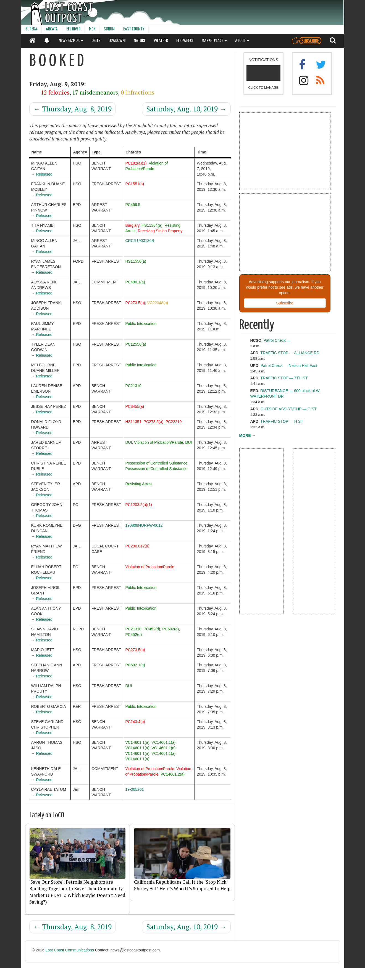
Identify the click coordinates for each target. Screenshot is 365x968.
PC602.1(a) (135, 665)
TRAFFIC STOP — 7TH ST (284, 378)
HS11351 (133, 421)
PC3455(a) (134, 406)
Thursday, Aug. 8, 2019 (72, 108)
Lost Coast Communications (70, 950)
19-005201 (134, 789)
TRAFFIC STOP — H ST (282, 421)
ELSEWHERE (184, 40)
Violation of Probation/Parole (158, 442)
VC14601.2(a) (173, 774)
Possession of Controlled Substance (156, 463)
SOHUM (109, 29)
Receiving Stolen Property (160, 231)
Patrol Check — (277, 340)
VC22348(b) (157, 303)
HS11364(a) (151, 225)
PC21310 (133, 385)
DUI (128, 442)
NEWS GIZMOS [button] (71, 40)
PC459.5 (132, 204)
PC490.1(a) (135, 282)
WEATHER (161, 40)
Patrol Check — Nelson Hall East (289, 365)
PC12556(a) (135, 344)
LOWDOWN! (117, 40)
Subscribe (284, 303)
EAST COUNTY (133, 29)
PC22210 (174, 421)
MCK (92, 29)
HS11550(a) (135, 261)
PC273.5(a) (135, 303)
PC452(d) (152, 629)
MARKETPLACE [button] (214, 40)
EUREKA (31, 29)
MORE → (247, 435)
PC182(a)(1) (135, 163)
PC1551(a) (134, 184)
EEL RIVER (73, 29)
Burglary (132, 225)
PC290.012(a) (137, 546)
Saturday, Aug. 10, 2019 (186, 108)
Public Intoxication (140, 323)
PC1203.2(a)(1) (138, 504)
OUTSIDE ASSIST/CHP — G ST (289, 409)
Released (44, 174)
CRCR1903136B (139, 240)
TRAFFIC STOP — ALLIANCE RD (290, 353)
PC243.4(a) (135, 721)
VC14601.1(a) (137, 742)
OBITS (95, 40)
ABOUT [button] (242, 40)
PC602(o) (170, 629)
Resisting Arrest (138, 484)
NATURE (140, 40)
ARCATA (52, 29)
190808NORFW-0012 (143, 525)
